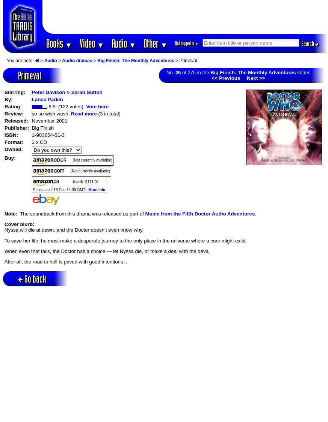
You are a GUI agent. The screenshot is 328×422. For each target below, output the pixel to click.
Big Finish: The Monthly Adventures (135, 60)
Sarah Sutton (87, 92)
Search (310, 43)
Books (59, 43)
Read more (84, 114)
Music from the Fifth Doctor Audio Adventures (200, 214)
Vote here (97, 106)
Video (92, 43)
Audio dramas (77, 60)
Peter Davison (48, 92)
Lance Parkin (47, 99)
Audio (124, 43)
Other (156, 43)
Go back (32, 278)
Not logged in (187, 43)
